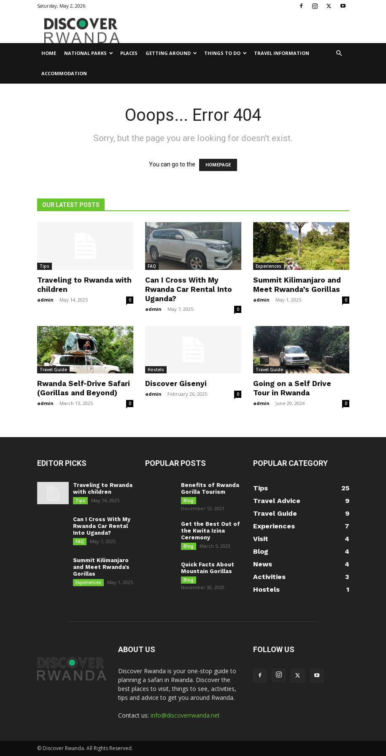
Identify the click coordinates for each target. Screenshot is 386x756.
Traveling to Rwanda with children (102, 488)
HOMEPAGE (218, 165)
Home (48, 53)
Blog (189, 500)
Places (129, 53)
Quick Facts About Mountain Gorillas (207, 570)
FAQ (152, 266)
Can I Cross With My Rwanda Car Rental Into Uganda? (188, 289)
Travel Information (281, 53)
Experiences (268, 266)
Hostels (156, 370)
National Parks (88, 53)
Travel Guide (53, 370)
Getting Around (171, 53)
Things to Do (225, 53)
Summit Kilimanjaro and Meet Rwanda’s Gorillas (101, 569)
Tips (44, 266)
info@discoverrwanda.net (185, 715)
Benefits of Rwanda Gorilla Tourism (210, 488)
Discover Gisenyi (176, 383)
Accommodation (64, 73)
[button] (339, 53)
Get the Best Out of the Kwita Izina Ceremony (210, 532)
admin (45, 299)
